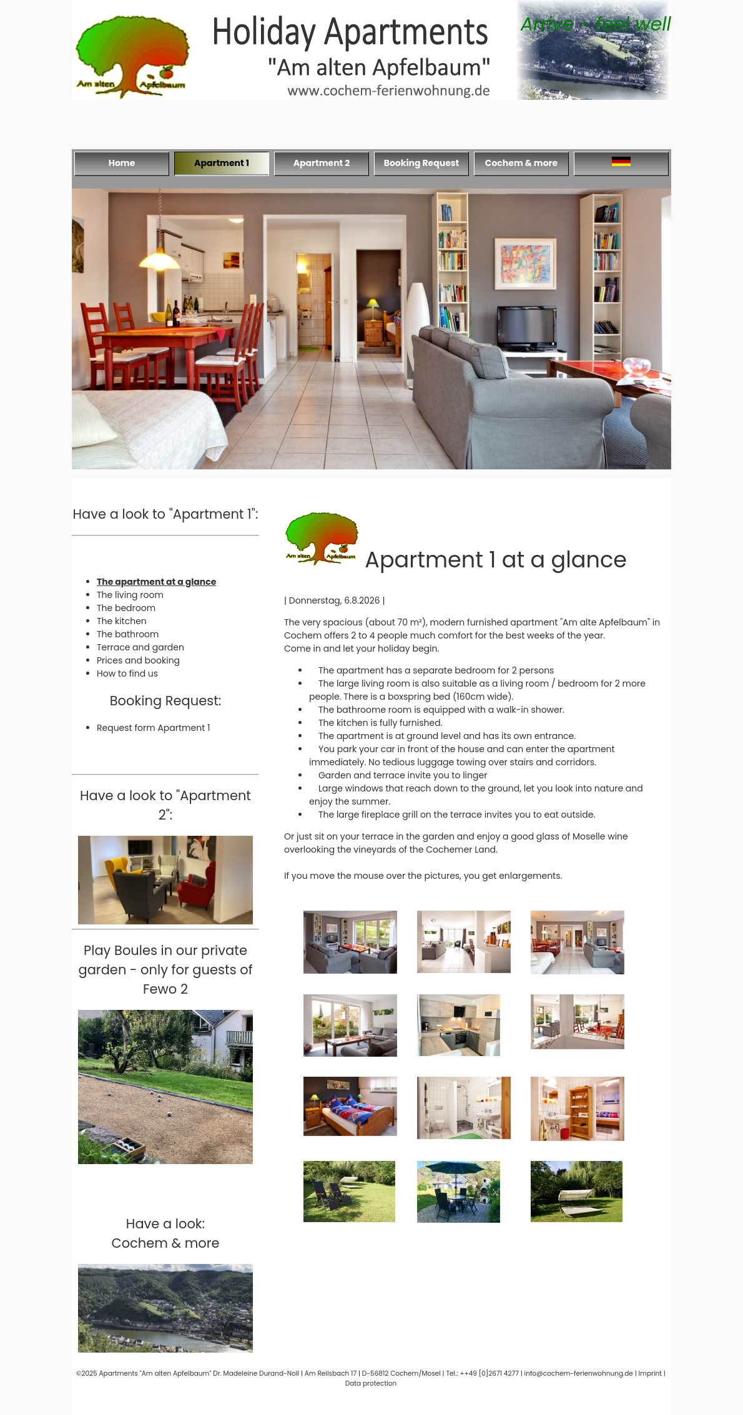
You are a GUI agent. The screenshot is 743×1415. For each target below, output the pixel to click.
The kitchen (122, 621)
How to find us (127, 673)
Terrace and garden (140, 647)
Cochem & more (521, 163)
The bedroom (126, 608)
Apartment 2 (321, 163)
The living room (130, 595)
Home (122, 163)
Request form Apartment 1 (153, 728)
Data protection (371, 1383)
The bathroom (128, 634)
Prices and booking (138, 660)
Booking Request (422, 163)
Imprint (650, 1373)
